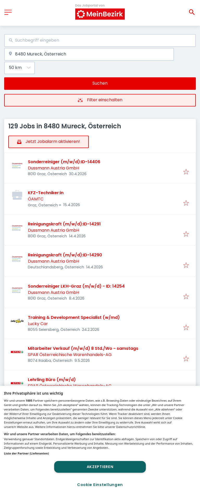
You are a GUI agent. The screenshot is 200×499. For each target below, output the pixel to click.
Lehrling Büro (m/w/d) (53, 380)
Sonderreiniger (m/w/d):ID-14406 (64, 162)
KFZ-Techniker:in (46, 193)
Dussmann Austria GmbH (53, 168)
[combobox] (100, 40)
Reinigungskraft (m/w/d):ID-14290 (65, 255)
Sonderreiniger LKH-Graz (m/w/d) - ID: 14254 (76, 286)
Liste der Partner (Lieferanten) (26, 453)
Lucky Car (38, 324)
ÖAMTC (35, 199)
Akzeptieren (100, 466)
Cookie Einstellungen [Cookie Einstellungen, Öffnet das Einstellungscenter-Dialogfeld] (100, 484)
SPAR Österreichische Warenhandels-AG (70, 355)
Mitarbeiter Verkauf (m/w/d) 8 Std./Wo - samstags (83, 348)
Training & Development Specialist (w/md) (74, 317)
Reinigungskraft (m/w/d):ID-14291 (64, 224)
